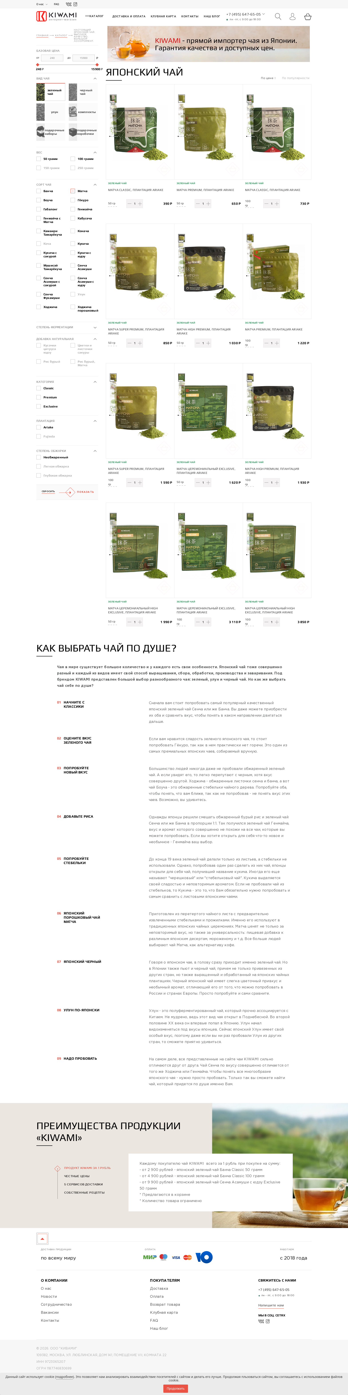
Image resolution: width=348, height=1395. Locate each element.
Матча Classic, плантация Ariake (135, 190)
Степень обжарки (51, 451)
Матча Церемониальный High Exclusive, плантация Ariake (133, 608)
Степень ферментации (54, 327)
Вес (39, 152)
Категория (45, 382)
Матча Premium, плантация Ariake (205, 190)
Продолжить (175, 1388)
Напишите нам (271, 1302)
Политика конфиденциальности (66, 1372)
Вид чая (42, 78)
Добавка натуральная (55, 339)
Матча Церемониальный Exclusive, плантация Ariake (206, 469)
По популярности (295, 78)
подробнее (64, 1377)
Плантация (45, 421)
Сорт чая (43, 184)
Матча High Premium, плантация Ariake (204, 330)
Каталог (61, 36)
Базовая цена (47, 51)
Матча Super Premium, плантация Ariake (136, 330)
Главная (42, 36)
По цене (267, 78)
